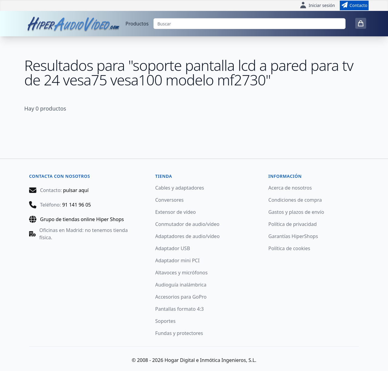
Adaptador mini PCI (177, 260)
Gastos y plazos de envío (296, 212)
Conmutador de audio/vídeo (187, 224)
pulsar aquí (76, 190)
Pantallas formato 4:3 (179, 309)
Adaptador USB (172, 248)
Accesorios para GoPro (180, 296)
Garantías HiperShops (293, 236)
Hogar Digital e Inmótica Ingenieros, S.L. (210, 360)
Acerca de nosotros (290, 187)
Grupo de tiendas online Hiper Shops (82, 219)
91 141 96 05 (76, 204)
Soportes (165, 321)
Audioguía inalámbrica (180, 284)
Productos (137, 23)
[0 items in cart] (360, 23)
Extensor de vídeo (175, 212)
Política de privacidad (292, 224)
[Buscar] (249, 23)
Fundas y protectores (179, 333)
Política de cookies (289, 248)
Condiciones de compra (295, 200)
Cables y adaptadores (179, 187)
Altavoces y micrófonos (181, 272)
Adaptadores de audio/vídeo (187, 236)
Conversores (169, 200)
